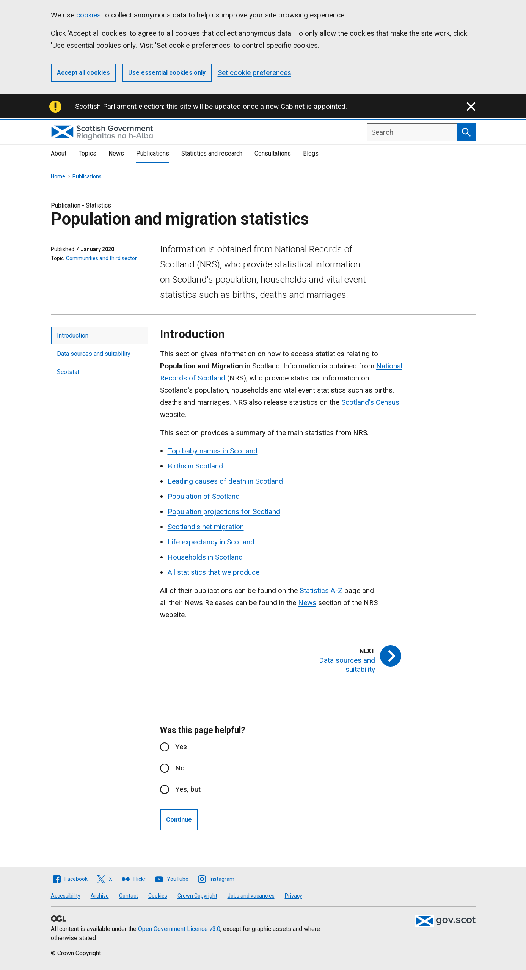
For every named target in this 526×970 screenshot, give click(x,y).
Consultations (272, 153)
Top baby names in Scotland (213, 450)
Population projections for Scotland (224, 511)
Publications (152, 153)
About (58, 153)
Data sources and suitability (93, 353)
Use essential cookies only (167, 72)
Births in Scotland (195, 466)
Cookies (157, 896)
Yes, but (188, 789)
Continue (179, 819)
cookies (88, 15)
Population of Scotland (204, 496)
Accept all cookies (83, 72)
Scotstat (68, 372)
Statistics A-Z (321, 590)
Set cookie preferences (254, 72)
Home (58, 176)
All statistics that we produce (213, 572)
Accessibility (65, 896)
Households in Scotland (205, 557)
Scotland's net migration (206, 526)
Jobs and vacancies (251, 896)
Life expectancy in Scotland (211, 542)
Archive (100, 896)
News (116, 153)
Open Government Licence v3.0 (179, 928)
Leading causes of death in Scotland (225, 481)
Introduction (72, 335)
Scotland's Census (370, 402)
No (180, 768)
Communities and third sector (101, 258)
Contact (128, 896)
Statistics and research (211, 153)
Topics (87, 153)
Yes (181, 746)
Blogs (311, 153)
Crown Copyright (197, 896)
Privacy (293, 896)
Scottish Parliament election (119, 106)
